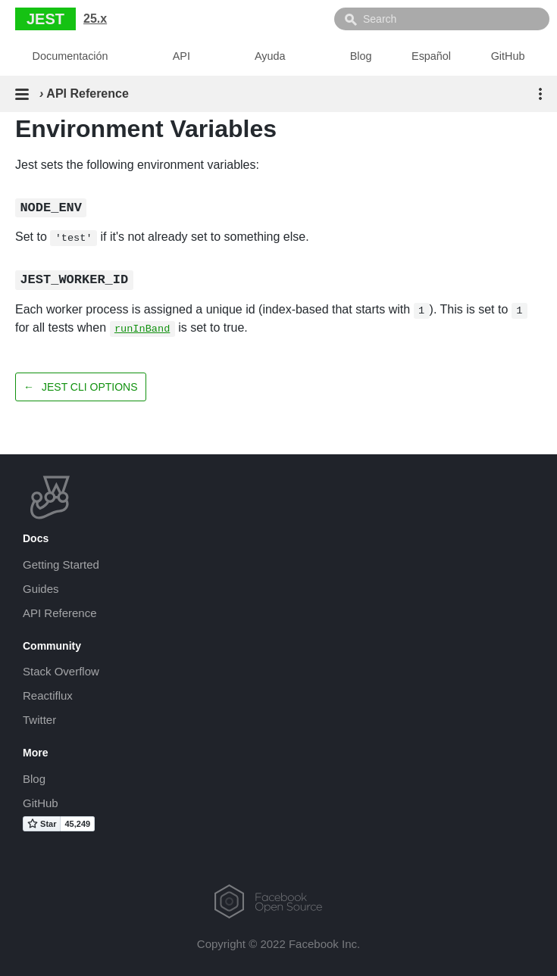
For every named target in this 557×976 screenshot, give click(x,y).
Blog (361, 56)
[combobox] (441, 19)
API (181, 56)
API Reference (60, 612)
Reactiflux (48, 695)
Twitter (39, 719)
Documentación (70, 56)
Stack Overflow (61, 671)
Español (431, 56)
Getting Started (61, 564)
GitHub (508, 56)
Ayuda (270, 56)
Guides (41, 588)
